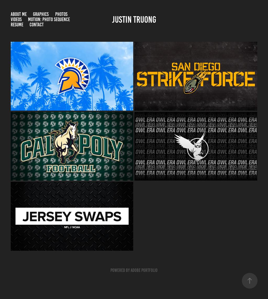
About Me (19, 14)
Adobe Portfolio (144, 270)
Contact (37, 24)
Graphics (41, 14)
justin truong (134, 20)
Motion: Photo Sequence (49, 19)
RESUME (17, 24)
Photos (61, 14)
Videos (16, 19)
